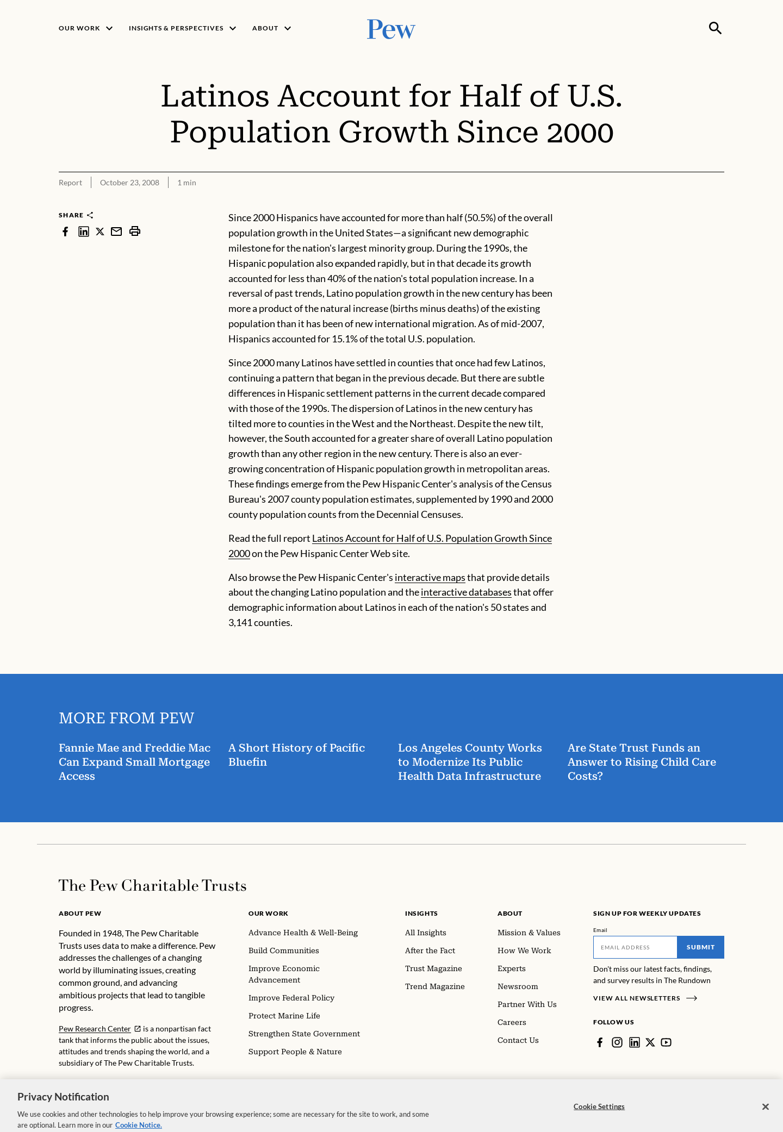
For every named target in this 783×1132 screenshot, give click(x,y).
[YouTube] (666, 1042)
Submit (701, 947)
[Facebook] (599, 1042)
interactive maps (430, 577)
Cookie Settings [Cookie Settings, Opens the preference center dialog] (599, 1116)
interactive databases (466, 592)
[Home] (152, 885)
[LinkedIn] (634, 1042)
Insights (421, 913)
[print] (134, 231)
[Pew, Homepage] (391, 28)
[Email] (635, 947)
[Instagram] (617, 1042)
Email (600, 930)
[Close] (766, 1117)
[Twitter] (650, 1042)
